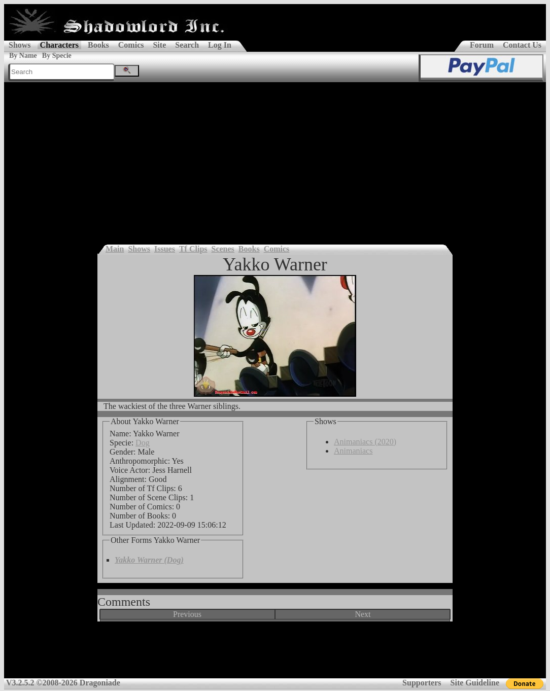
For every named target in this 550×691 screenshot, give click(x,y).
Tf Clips (193, 249)
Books (98, 45)
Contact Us (522, 45)
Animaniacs (353, 450)
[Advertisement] (275, 158)
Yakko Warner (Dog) (149, 560)
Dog (142, 442)
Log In (219, 45)
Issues (164, 249)
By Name (23, 55)
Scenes (223, 249)
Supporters (421, 682)
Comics (131, 45)
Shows (20, 45)
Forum (482, 45)
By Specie (57, 55)
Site (159, 45)
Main (115, 249)
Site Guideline (475, 682)
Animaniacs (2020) (365, 441)
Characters (59, 45)
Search (187, 45)
